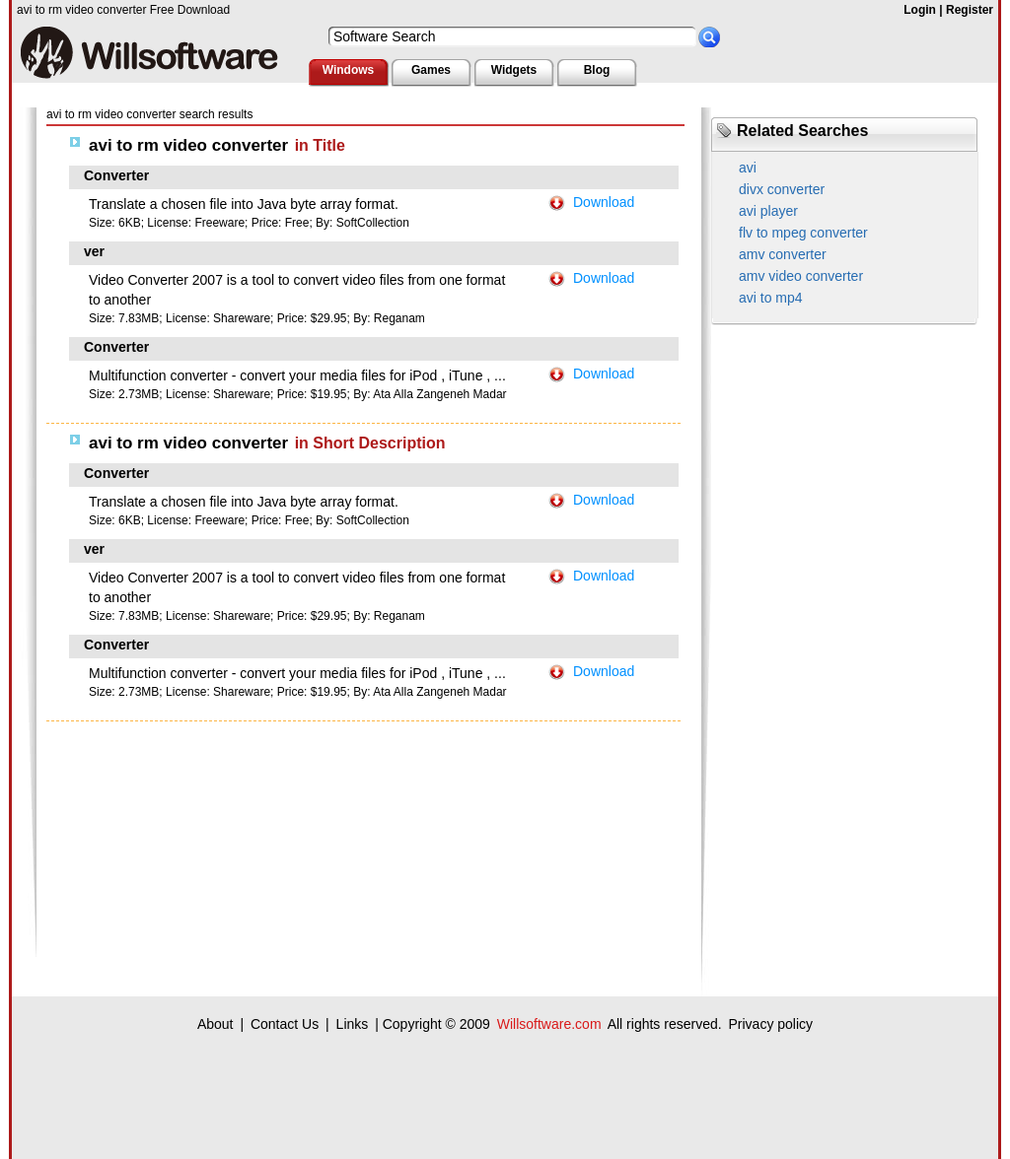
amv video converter (801, 276)
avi (748, 167)
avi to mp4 (771, 298)
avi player (768, 211)
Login (919, 10)
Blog (597, 70)
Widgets (514, 70)
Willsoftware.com (549, 1024)
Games (431, 70)
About (215, 1024)
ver (94, 251)
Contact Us (285, 1024)
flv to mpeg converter (803, 232)
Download (603, 202)
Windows (349, 70)
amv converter (783, 254)
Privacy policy (770, 1024)
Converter (116, 175)
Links (352, 1024)
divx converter (782, 189)
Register (969, 10)
